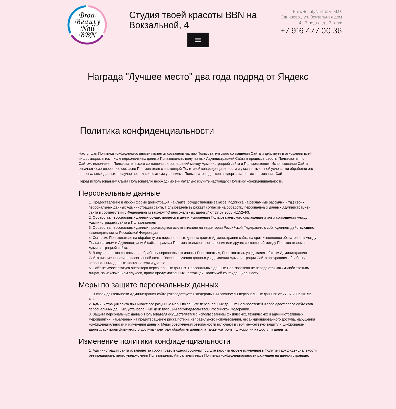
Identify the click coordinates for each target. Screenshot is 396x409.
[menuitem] (198, 40)
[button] (198, 40)
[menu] (198, 40)
